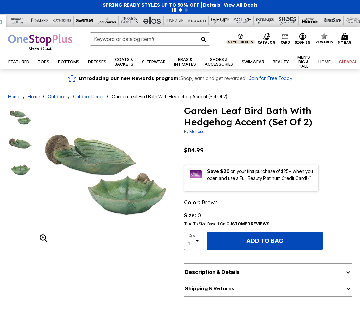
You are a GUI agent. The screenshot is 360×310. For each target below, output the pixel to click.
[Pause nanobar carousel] (173, 10)
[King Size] (332, 20)
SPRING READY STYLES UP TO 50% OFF (151, 5)
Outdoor (56, 96)
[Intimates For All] (265, 20)
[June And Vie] (175, 20)
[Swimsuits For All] (220, 20)
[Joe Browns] (107, 20)
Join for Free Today (270, 78)
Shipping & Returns (209, 288)
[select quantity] (194, 241)
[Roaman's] (39, 20)
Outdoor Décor (88, 96)
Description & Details (212, 272)
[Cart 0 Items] (345, 39)
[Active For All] (242, 20)
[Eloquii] (197, 20)
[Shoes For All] (287, 20)
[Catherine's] (62, 20)
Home (14, 96)
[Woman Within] (17, 20)
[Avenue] (85, 20)
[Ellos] (152, 20)
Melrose (196, 131)
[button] (211, 5)
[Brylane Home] (310, 20)
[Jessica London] (130, 20)
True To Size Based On (226, 224)
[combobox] (150, 39)
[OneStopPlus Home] (40, 42)
